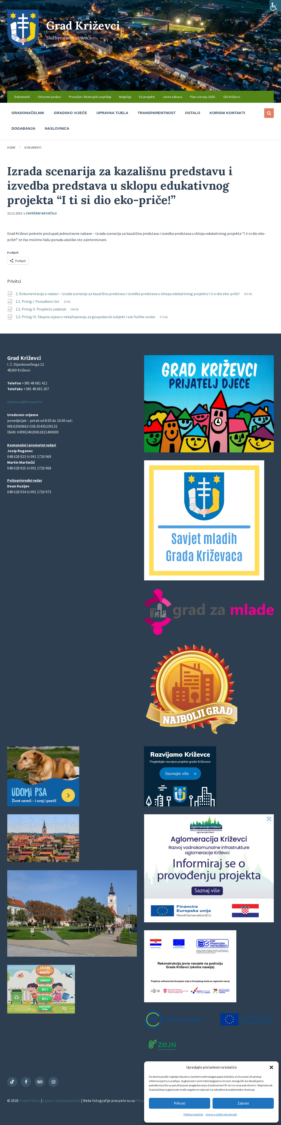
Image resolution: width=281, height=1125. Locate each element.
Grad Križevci (84, 25)
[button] (271, 1067)
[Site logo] (23, 46)
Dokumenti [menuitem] (22, 97)
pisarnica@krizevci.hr (24, 401)
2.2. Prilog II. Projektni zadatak (41, 309)
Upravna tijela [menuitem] (112, 113)
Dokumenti (33, 148)
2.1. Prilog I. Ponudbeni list (38, 301)
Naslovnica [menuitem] (57, 128)
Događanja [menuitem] (23, 128)
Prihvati (179, 1103)
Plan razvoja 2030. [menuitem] (202, 97)
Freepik (141, 1100)
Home (11, 148)
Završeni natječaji (41, 213)
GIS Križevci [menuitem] (231, 97)
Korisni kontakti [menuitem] (227, 113)
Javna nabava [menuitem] (172, 97)
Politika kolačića (193, 1114)
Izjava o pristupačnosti (62, 1100)
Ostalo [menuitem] (192, 113)
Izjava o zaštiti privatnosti (221, 1114)
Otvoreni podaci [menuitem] (49, 97)
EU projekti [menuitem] (147, 97)
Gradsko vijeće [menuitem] (70, 113)
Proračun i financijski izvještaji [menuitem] (90, 97)
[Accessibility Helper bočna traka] (275, 6)
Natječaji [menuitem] (125, 97)
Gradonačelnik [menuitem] (28, 113)
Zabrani (243, 1103)
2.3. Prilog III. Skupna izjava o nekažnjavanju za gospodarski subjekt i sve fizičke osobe (86, 316)
